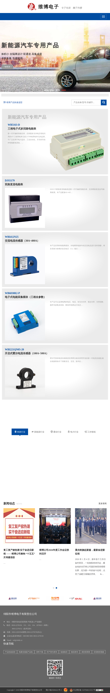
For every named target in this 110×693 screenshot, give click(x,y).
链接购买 (64, 652)
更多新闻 (103, 503)
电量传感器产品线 (26, 652)
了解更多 (7, 66)
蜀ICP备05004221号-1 (54, 690)
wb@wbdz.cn (17, 640)
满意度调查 (85, 652)
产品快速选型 (10, 652)
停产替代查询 (52, 652)
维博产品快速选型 (12, 102)
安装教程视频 (99, 652)
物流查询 (74, 652)
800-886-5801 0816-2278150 (33, 636)
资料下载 (39, 652)
